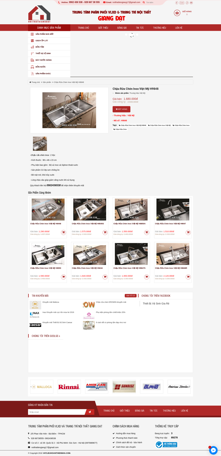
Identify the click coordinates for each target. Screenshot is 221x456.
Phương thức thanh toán (126, 438)
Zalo (182, 3)
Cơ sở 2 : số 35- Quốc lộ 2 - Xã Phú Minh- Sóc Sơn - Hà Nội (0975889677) (64, 443)
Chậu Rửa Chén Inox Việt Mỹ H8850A (129, 224)
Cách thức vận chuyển (126, 447)
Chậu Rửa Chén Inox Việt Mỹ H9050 (45, 268)
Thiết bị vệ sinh (40, 53)
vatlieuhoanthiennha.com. (57, 453)
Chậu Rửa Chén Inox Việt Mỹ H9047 (170, 224)
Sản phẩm (47, 82)
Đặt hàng (121, 109)
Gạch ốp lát (38, 40)
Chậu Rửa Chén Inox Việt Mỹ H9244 (87, 268)
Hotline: (64, 2)
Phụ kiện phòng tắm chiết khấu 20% (110, 312)
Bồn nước (37, 67)
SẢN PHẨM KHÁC (40, 73)
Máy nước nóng (40, 60)
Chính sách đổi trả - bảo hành (129, 442)
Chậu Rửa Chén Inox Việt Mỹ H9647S (129, 268)
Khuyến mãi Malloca (51, 302)
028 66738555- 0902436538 (43, 438)
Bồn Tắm (36, 47)
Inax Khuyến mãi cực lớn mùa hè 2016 (58, 312)
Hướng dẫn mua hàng (125, 433)
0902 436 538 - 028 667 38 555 (84, 2)
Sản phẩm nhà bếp (41, 34)
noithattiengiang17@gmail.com (126, 2)
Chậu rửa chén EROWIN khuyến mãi (111, 302)
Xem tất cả (130, 295)
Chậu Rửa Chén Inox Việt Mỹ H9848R (171, 268)
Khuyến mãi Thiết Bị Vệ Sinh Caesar (57, 322)
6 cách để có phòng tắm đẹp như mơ (111, 322)
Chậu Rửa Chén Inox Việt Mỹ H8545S (88, 224)
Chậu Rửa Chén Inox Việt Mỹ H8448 (45, 224)
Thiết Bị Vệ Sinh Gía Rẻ (156, 303)
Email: (109, 2)
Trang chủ (83, 27)
